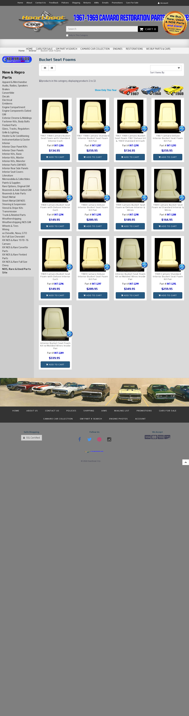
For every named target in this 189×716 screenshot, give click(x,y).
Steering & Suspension (14, 204)
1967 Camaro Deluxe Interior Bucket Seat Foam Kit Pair (168, 138)
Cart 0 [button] (148, 29)
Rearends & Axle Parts (14, 193)
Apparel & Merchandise (14, 82)
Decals (6, 96)
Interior (6, 143)
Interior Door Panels (13, 150)
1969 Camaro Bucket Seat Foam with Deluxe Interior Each (55, 276)
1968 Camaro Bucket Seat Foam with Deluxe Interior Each (55, 207)
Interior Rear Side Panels (15, 168)
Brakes (6, 89)
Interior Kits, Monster (13, 161)
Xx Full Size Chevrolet (13, 236)
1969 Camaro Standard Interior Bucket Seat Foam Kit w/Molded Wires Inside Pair (55, 344)
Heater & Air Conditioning (15, 135)
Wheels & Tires (10, 225)
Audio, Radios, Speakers (15, 85)
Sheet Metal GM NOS (13, 200)
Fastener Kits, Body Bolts (16, 121)
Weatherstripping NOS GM (16, 222)
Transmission (9, 211)
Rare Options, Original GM (16, 186)
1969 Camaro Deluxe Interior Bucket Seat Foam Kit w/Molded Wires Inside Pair (130, 275)
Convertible (8, 92)
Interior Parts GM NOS (14, 164)
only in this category (77, 35)
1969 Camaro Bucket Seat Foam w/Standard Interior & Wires (168, 207)
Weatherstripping (11, 218)
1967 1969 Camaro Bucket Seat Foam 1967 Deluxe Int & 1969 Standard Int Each (130, 138)
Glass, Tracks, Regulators (15, 128)
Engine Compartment (13, 107)
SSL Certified (31, 437)
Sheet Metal (8, 197)
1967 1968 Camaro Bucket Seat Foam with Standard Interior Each (55, 138)
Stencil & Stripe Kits (12, 207)
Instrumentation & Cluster (16, 139)
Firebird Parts (9, 125)
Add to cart (55, 157)
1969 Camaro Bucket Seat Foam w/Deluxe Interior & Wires (130, 207)
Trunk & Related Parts (14, 214)
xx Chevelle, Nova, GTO (14, 233)
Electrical (7, 100)
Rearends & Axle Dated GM (16, 189)
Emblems (7, 103)
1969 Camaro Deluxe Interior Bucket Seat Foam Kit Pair (93, 276)
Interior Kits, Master (13, 157)
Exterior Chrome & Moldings (17, 117)
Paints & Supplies (11, 182)
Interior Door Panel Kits (14, 146)
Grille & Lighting (10, 132)
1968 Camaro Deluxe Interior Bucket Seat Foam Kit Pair (93, 207)
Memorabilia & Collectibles (16, 179)
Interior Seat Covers (12, 171)
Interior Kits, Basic (12, 153)
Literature (7, 175)
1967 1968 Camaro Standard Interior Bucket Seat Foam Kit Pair (93, 138)
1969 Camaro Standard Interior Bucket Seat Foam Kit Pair (168, 276)
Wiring (5, 229)
